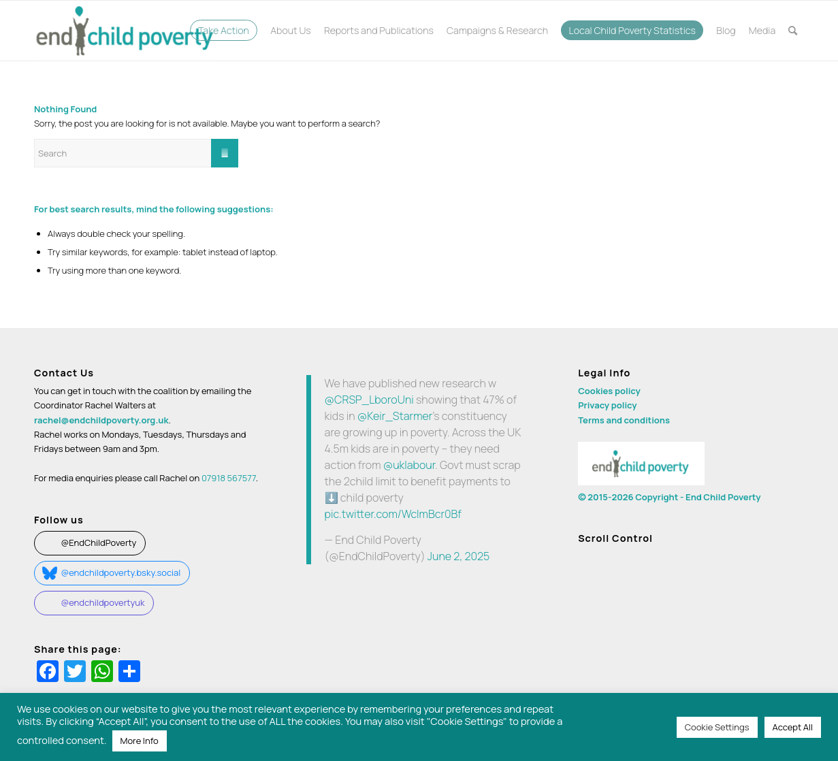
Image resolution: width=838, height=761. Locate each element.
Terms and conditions (624, 420)
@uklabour (409, 464)
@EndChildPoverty (98, 542)
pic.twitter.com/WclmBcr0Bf (393, 513)
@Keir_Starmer (395, 415)
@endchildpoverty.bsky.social (120, 572)
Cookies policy (609, 391)
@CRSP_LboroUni (369, 399)
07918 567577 (229, 478)
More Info (139, 740)
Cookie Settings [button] (717, 727)
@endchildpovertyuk (102, 602)
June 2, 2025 (459, 556)
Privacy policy (607, 405)
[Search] (793, 31)
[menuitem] (223, 31)
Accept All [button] (793, 727)
